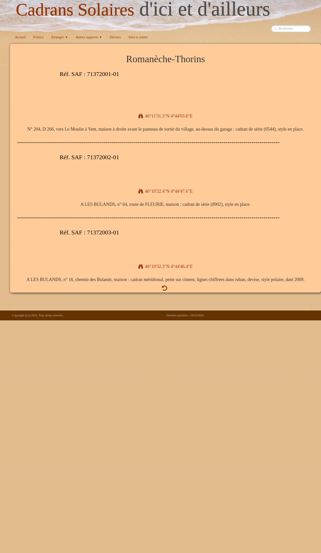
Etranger (59, 37)
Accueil (20, 37)
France (38, 37)
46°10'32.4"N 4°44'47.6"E (165, 191)
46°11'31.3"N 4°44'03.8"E (165, 116)
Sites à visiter (138, 37)
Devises (115, 37)
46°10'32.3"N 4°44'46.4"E (165, 266)
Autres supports (88, 37)
